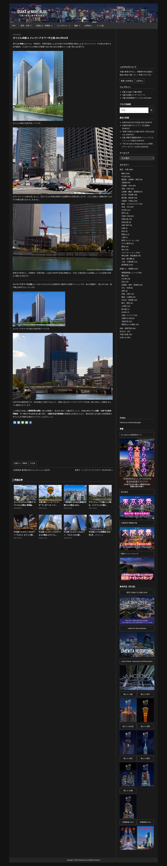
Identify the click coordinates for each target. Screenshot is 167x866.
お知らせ (123, 337)
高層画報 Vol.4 (145, 822)
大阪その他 (125, 216)
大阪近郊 (124, 321)
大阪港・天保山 (127, 201)
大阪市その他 (126, 318)
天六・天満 (125, 288)
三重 (123, 237)
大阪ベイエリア (127, 315)
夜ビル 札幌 (128, 791)
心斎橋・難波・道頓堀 (130, 192)
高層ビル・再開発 (44, 26)
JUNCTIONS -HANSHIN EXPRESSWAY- (137, 661)
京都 (123, 228)
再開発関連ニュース (129, 273)
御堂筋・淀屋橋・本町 (130, 179)
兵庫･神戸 (125, 225)
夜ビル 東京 (128, 758)
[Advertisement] (38, 444)
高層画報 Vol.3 (128, 822)
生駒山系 (124, 219)
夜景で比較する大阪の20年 (137, 592)
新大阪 (124, 309)
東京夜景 (124, 492)
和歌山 (124, 234)
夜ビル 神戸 (145, 694)
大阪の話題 (124, 334)
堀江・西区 (125, 303)
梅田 (123, 173)
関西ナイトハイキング (129, 554)
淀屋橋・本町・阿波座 (130, 285)
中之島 (32, 463)
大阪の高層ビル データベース (133, 95)
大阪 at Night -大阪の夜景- (132, 92)
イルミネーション (128, 253)
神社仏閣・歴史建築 (129, 256)
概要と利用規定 (127, 81)
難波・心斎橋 (126, 297)
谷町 (123, 291)
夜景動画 (124, 265)
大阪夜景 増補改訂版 (129, 523)
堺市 (123, 213)
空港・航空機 (126, 259)
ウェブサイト (63, 26)
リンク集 (100, 26)
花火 (123, 250)
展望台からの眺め (128, 324)
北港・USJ (125, 207)
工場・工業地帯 (127, 262)
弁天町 (124, 210)
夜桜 (123, 247)
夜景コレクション (128, 240)
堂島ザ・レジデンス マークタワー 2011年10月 (93, 470)
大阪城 (124, 182)
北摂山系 (124, 222)
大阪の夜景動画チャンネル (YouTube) (136, 98)
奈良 (123, 231)
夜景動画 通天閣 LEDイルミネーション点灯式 (32, 470)
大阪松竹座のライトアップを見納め (136, 125)
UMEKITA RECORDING (137, 628)
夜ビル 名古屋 (128, 726)
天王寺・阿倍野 (127, 195)
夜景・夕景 (26, 26)
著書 (77, 26)
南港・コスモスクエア (130, 204)
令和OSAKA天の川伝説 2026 (133, 122)
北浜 (123, 282)
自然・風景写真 (126, 328)
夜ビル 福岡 (145, 726)
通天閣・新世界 (127, 198)
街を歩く (123, 331)
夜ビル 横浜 (145, 758)
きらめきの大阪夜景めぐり (131, 435)
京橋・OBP (125, 189)
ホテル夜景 (125, 243)
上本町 (124, 306)
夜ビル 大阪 (128, 694)
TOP (14, 26)
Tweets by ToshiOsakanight (130, 422)
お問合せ (88, 26)
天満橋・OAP (126, 186)
